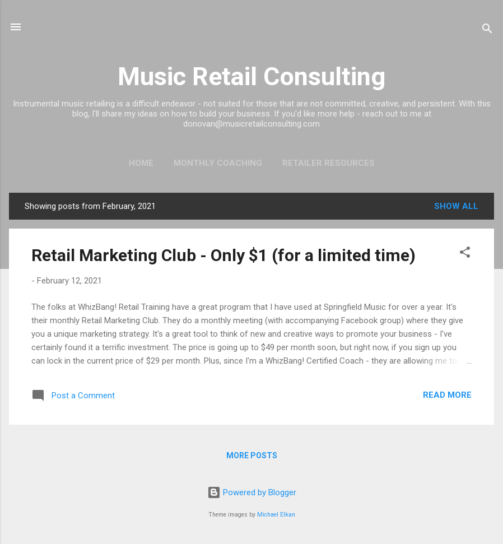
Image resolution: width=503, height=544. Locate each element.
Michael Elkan (276, 514)
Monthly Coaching (218, 163)
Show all (456, 206)
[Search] (487, 30)
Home (141, 163)
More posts (251, 455)
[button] (465, 254)
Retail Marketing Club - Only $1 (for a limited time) (223, 255)
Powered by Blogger (251, 492)
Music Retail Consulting (251, 76)
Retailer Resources (328, 163)
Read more (447, 395)
